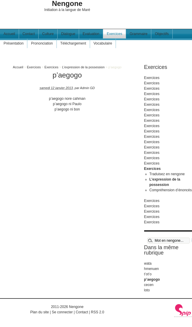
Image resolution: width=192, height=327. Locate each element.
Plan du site (39, 312)
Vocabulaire (103, 43)
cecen (149, 285)
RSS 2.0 (97, 312)
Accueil (9, 34)
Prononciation (42, 43)
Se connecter (62, 312)
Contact (29, 34)
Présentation (13, 43)
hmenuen (151, 269)
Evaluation (91, 34)
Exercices (114, 34)
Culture (48, 34)
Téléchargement (73, 43)
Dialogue (68, 34)
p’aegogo (152, 279)
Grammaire (138, 34)
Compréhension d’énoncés (170, 190)
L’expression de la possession (83, 67)
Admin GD (87, 88)
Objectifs (162, 34)
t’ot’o (148, 274)
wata (148, 263)
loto (147, 290)
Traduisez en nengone (167, 174)
